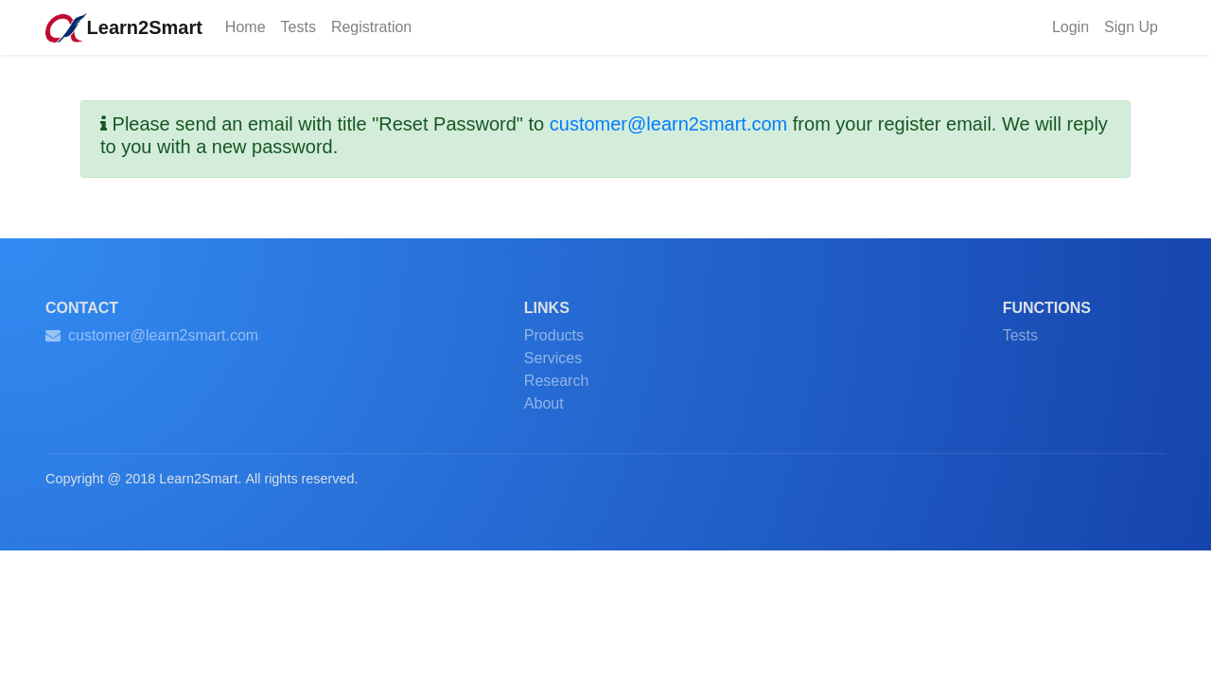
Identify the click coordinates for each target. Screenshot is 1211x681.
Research (556, 381)
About (544, 403)
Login (1070, 27)
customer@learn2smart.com (668, 124)
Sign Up (1131, 27)
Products (554, 335)
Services (553, 358)
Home (249, 25)
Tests (298, 27)
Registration (371, 27)
